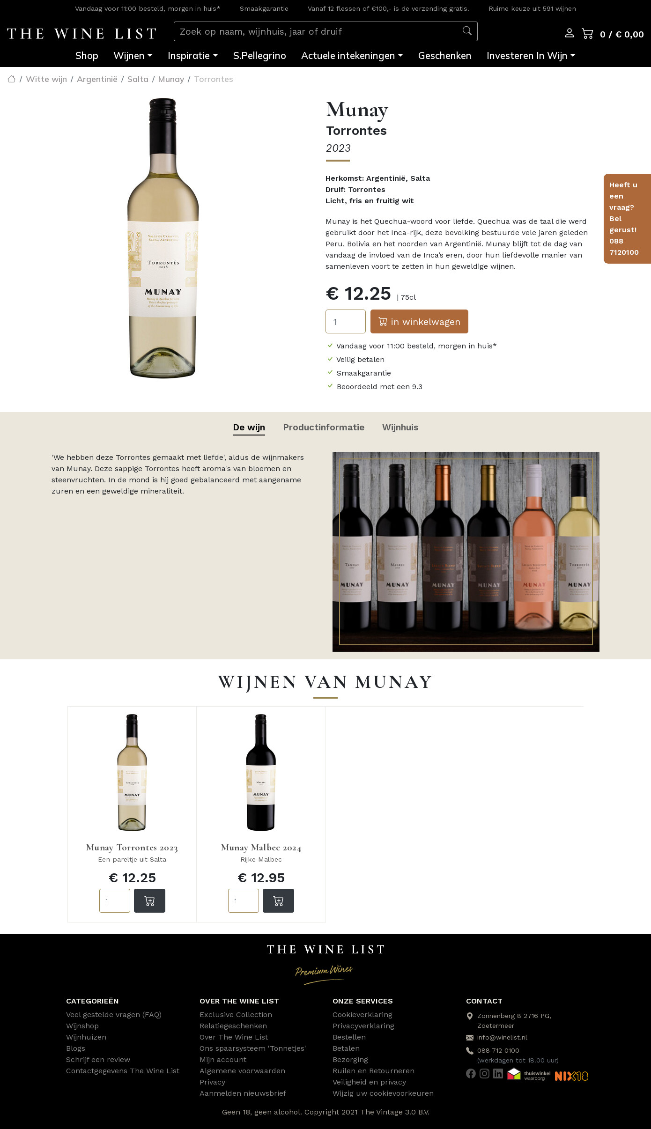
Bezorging (350, 1059)
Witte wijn (46, 79)
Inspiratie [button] (189, 55)
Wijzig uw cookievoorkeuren (383, 1093)
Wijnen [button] (129, 55)
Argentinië (97, 79)
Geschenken (445, 55)
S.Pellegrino (259, 55)
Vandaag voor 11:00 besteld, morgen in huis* (148, 8)
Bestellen (349, 1037)
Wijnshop (82, 1025)
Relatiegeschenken (233, 1025)
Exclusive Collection (236, 1014)
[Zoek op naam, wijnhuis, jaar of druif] (316, 32)
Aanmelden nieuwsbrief (243, 1093)
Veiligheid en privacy (369, 1081)
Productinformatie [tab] (323, 427)
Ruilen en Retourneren (373, 1070)
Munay (171, 79)
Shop (86, 55)
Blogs (75, 1048)
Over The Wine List (234, 1037)
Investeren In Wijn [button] (527, 55)
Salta (137, 79)
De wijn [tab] (249, 427)
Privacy (212, 1081)
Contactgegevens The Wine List (122, 1070)
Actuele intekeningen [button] (348, 55)
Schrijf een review (98, 1059)
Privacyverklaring (363, 1025)
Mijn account (223, 1059)
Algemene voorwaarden (242, 1070)
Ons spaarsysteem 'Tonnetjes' (253, 1048)
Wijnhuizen (86, 1037)
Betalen (346, 1048)
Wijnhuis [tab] (400, 427)
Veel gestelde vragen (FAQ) (114, 1014)
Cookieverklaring (362, 1014)
